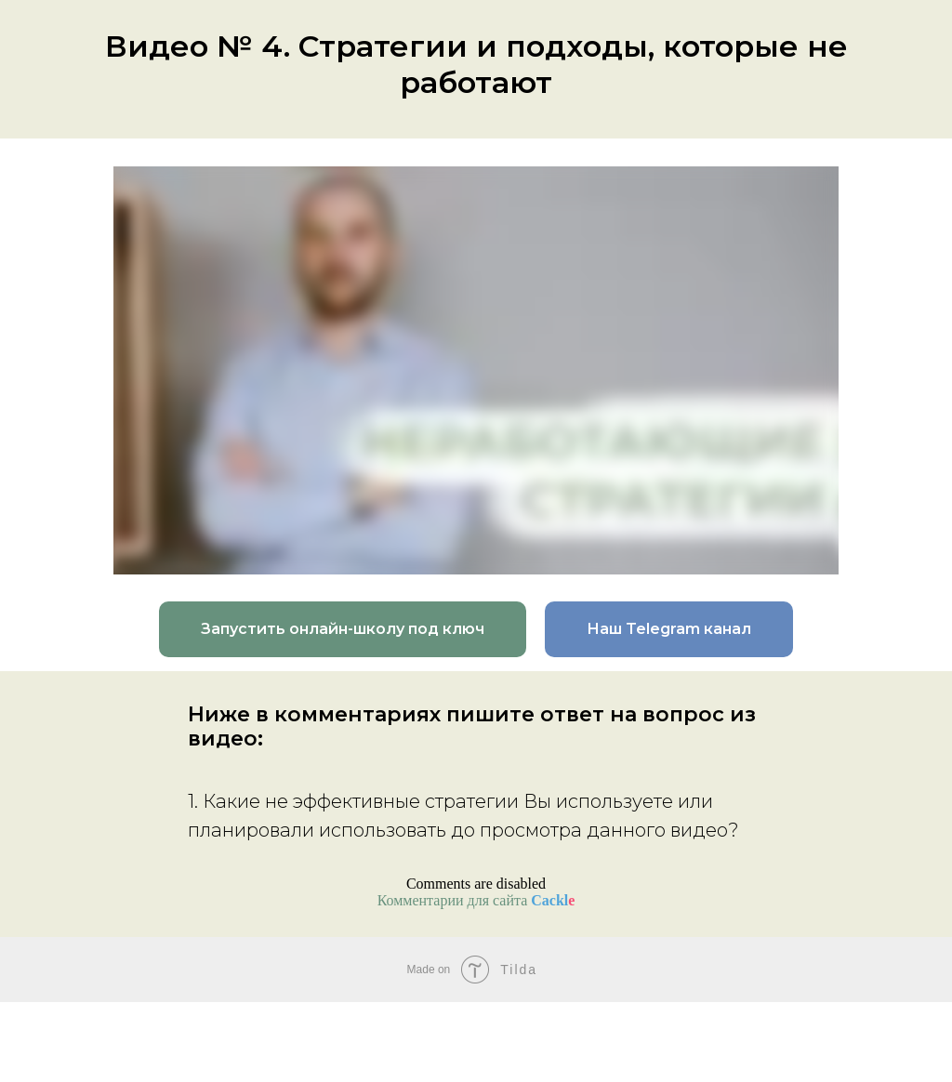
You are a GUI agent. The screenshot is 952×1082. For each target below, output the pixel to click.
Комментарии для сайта (476, 900)
